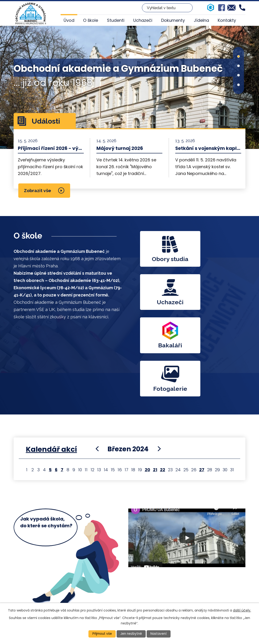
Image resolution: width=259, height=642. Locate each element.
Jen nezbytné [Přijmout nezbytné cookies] (131, 633)
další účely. (242, 610)
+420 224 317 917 (115, 584)
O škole (90, 20)
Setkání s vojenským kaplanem (208, 148)
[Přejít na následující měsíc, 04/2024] (159, 366)
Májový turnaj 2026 (119, 148)
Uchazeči (142, 20)
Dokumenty (173, 20)
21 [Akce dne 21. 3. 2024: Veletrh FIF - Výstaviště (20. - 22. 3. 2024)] (155, 387)
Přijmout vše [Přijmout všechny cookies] (101, 633)
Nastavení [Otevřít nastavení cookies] (159, 633)
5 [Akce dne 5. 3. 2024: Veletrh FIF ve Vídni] (50, 387)
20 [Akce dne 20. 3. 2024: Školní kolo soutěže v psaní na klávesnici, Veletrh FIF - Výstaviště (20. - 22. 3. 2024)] (147, 387)
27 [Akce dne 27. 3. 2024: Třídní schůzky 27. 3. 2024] (201, 387)
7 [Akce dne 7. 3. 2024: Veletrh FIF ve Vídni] (62, 387)
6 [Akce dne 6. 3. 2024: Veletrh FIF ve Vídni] (56, 387)
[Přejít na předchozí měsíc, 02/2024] (97, 366)
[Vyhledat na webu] (167, 7)
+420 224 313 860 (116, 578)
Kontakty (227, 20)
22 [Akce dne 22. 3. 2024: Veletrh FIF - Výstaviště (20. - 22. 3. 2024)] (162, 387)
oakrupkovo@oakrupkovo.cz (127, 590)
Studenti (115, 20)
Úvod (69, 20)
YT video (186, 464)
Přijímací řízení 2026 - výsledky (51, 148)
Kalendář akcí (51, 366)
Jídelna (201, 20)
